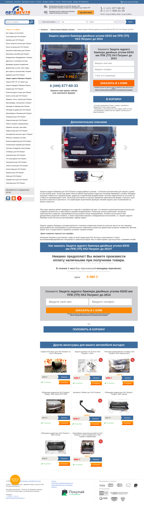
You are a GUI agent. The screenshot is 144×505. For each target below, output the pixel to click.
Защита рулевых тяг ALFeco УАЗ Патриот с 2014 (87, 352)
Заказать (64, 377)
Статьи (57, 2)
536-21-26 (113, 10)
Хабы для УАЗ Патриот (14, 176)
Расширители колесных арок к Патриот (19, 134)
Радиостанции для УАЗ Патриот (17, 131)
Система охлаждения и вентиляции (18, 148)
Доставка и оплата (28, 2)
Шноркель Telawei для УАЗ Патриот (87, 392)
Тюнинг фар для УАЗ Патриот (16, 169)
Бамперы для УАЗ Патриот (15, 40)
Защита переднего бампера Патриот (18, 85)
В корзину (114, 99)
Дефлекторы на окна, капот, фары (17, 68)
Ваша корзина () (130, 2)
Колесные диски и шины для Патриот (18, 92)
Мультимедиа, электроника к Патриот (19, 103)
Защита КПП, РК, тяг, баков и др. (17, 82)
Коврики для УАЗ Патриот (15, 89)
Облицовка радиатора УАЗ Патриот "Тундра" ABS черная (119, 393)
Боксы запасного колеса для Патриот (18, 43)
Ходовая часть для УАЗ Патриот (17, 179)
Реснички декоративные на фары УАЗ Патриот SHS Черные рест (119, 352)
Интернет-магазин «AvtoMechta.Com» (28, 481)
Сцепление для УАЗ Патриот (16, 155)
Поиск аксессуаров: (49, 22)
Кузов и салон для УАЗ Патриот (16, 96)
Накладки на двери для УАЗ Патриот (18, 110)
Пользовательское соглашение (124, 90)
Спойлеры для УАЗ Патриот (15, 152)
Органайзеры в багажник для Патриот (19, 113)
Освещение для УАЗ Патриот (16, 117)
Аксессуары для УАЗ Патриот (16, 36)
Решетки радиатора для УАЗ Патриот (18, 141)
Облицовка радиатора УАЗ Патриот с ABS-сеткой (55, 434)
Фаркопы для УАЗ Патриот (15, 172)
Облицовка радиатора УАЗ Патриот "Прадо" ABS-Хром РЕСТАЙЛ (56, 393)
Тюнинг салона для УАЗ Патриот (17, 165)
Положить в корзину (89, 329)
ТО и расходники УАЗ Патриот (16, 159)
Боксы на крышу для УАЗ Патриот (17, 47)
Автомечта (44, 29)
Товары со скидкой (13, 29)
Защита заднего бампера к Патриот (62, 29)
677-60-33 (113, 8)
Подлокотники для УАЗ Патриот (16, 120)
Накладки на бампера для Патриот (18, 106)
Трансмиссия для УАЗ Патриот (16, 162)
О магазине (9, 2)
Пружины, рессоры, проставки (16, 127)
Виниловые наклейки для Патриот (17, 54)
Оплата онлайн (67, 2)
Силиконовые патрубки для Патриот (18, 145)
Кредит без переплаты (81, 2)
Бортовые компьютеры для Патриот (18, 50)
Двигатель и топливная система (17, 61)
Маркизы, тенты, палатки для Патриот (19, 99)
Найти (130, 22)
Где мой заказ (86, 12)
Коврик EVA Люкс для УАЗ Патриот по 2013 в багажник (56, 352)
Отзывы (38, 2)
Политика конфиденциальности (107, 90)
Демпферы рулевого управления (17, 64)
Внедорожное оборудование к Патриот (19, 57)
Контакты (17, 2)
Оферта (97, 90)
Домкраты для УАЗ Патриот (15, 75)
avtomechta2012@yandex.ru (15, 498)
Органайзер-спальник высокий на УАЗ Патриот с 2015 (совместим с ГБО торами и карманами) (87, 434)
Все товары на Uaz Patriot (15, 33)
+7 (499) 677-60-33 (12, 496)
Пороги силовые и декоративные (17, 124)
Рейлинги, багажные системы (16, 138)
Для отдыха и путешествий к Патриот (18, 71)
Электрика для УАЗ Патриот (15, 183)
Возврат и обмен (48, 2)
